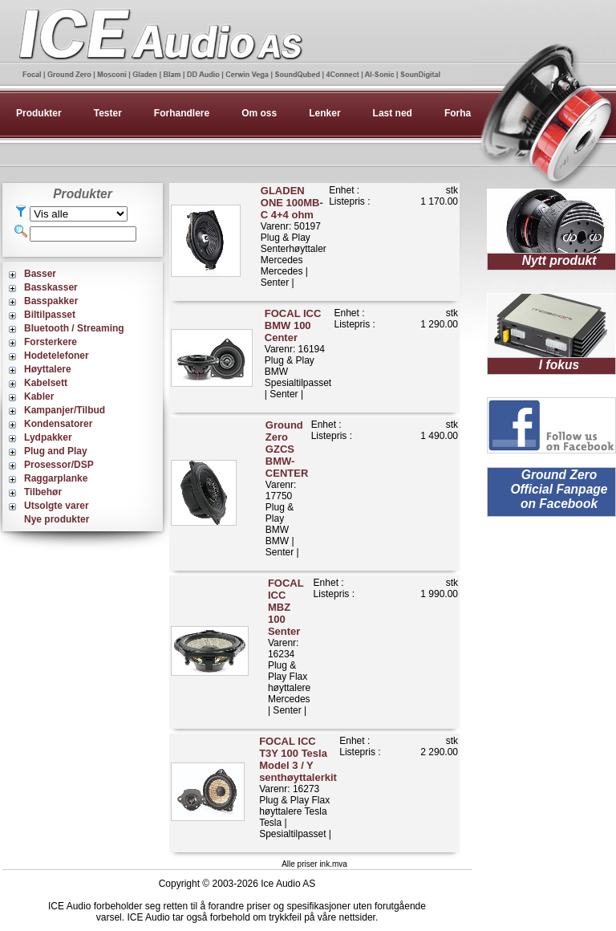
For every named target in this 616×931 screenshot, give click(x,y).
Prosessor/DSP (59, 464)
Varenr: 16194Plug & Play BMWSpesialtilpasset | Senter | (298, 353)
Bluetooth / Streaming (74, 328)
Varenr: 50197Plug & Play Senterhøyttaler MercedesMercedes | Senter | (293, 236)
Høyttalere (47, 369)
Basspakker (51, 301)
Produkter (39, 113)
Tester (108, 113)
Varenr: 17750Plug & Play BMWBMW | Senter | (286, 488)
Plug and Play (55, 451)
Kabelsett (45, 382)
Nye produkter (56, 519)
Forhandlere (181, 113)
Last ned (392, 113)
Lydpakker (48, 437)
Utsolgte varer (56, 505)
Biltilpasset (49, 314)
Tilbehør (43, 492)
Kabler (39, 396)
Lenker (324, 113)
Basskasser (51, 287)
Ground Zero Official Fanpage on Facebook (558, 489)
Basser (40, 273)
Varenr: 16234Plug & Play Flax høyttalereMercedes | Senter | (289, 646)
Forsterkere (50, 342)
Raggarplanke (55, 478)
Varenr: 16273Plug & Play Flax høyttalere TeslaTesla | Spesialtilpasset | (298, 787)
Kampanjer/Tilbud (64, 410)
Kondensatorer (58, 423)
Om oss (259, 113)
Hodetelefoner (56, 355)
